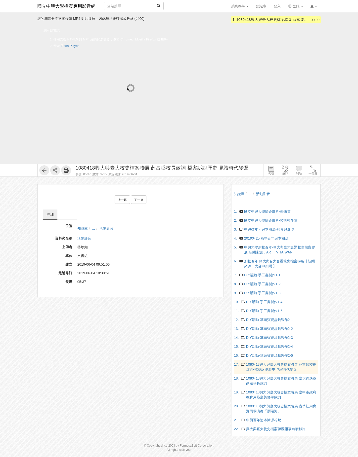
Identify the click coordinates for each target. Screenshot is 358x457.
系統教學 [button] (239, 6)
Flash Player (70, 46)
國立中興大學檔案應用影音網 (66, 6)
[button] (314, 6)
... (93, 228)
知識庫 (82, 228)
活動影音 (106, 228)
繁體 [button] (295, 6)
